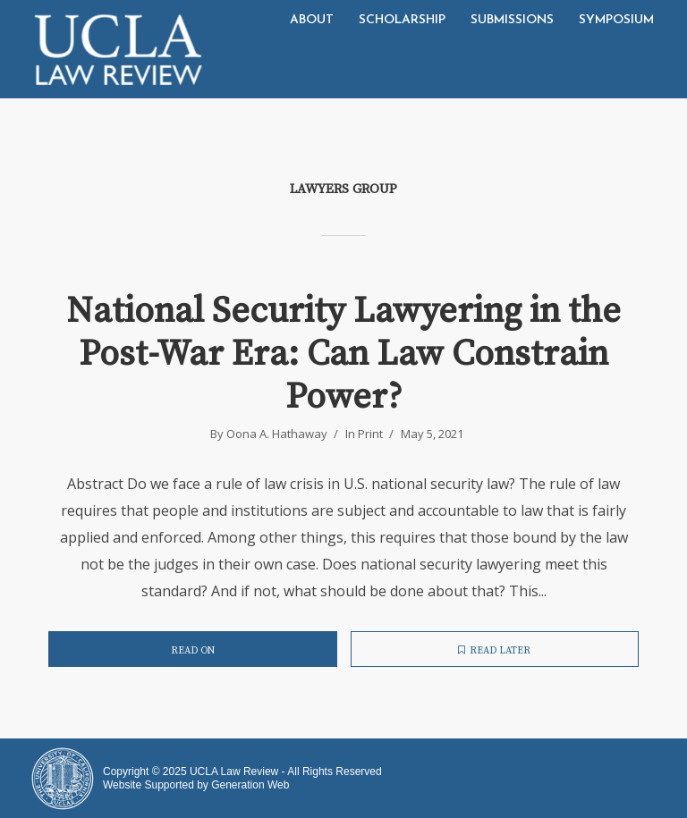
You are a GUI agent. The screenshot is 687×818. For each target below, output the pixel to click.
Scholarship (402, 20)
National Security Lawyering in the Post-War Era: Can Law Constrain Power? (343, 354)
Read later (494, 651)
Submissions (512, 20)
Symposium (616, 20)
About (312, 20)
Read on (193, 651)
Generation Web (250, 785)
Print (370, 434)
